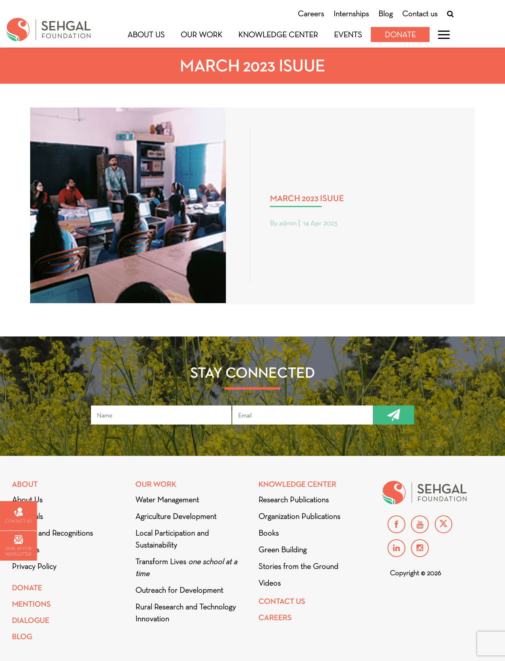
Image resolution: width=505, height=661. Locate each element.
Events (348, 34)
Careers (311, 13)
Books (268, 533)
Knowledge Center (278, 34)
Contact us (420, 13)
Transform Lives (186, 567)
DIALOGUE (30, 620)
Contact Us (281, 601)
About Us (146, 34)
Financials (27, 516)
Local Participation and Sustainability (172, 539)
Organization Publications (299, 516)
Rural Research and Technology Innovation (185, 612)
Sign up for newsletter (18, 546)
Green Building (282, 549)
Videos (269, 583)
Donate (400, 34)
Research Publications (293, 499)
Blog (385, 13)
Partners (25, 549)
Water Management (167, 499)
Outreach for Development (179, 590)
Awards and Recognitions (52, 533)
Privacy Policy (34, 566)
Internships (351, 13)
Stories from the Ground (298, 566)
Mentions (31, 604)
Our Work (201, 34)
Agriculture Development (175, 516)
